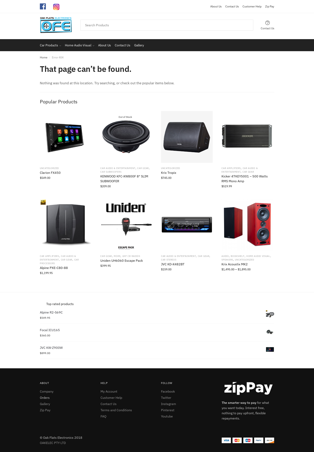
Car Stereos (168, 259)
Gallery (45, 404)
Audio (225, 256)
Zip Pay (268, 6)
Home (43, 57)
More (117, 256)
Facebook (168, 391)
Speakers (227, 259)
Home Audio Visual (258, 256)
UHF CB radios (131, 256)
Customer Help (251, 6)
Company (46, 391)
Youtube (167, 416)
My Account (109, 391)
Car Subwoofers (110, 171)
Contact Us (230, 6)
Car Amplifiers (231, 168)
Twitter (166, 398)
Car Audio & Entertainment (117, 168)
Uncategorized (49, 168)
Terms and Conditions (116, 410)
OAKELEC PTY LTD (53, 443)
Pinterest (167, 410)
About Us (216, 6)
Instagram (168, 404)
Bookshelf (237, 256)
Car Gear (143, 168)
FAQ (103, 416)
